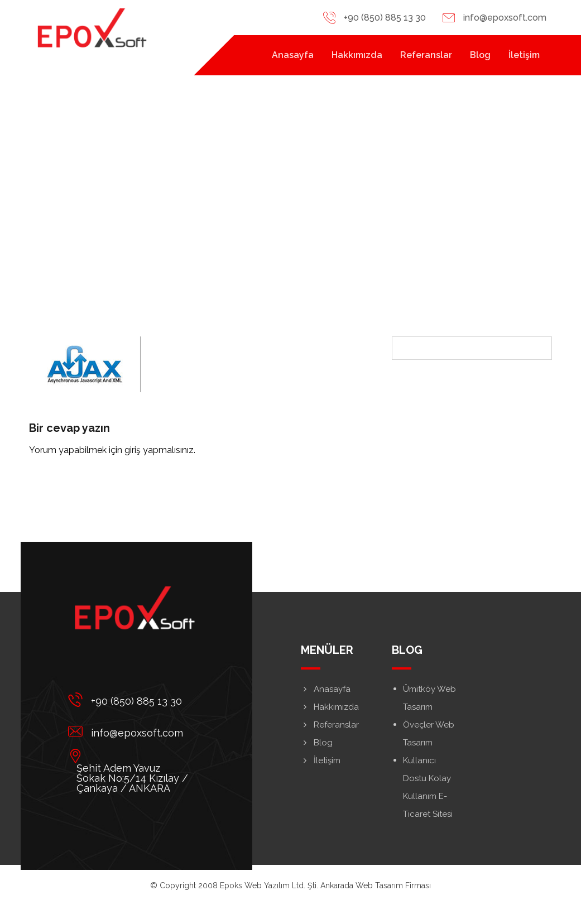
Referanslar (330, 725)
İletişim (320, 760)
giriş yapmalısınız (159, 450)
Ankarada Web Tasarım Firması (375, 885)
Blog (317, 743)
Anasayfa (325, 689)
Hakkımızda (330, 707)
